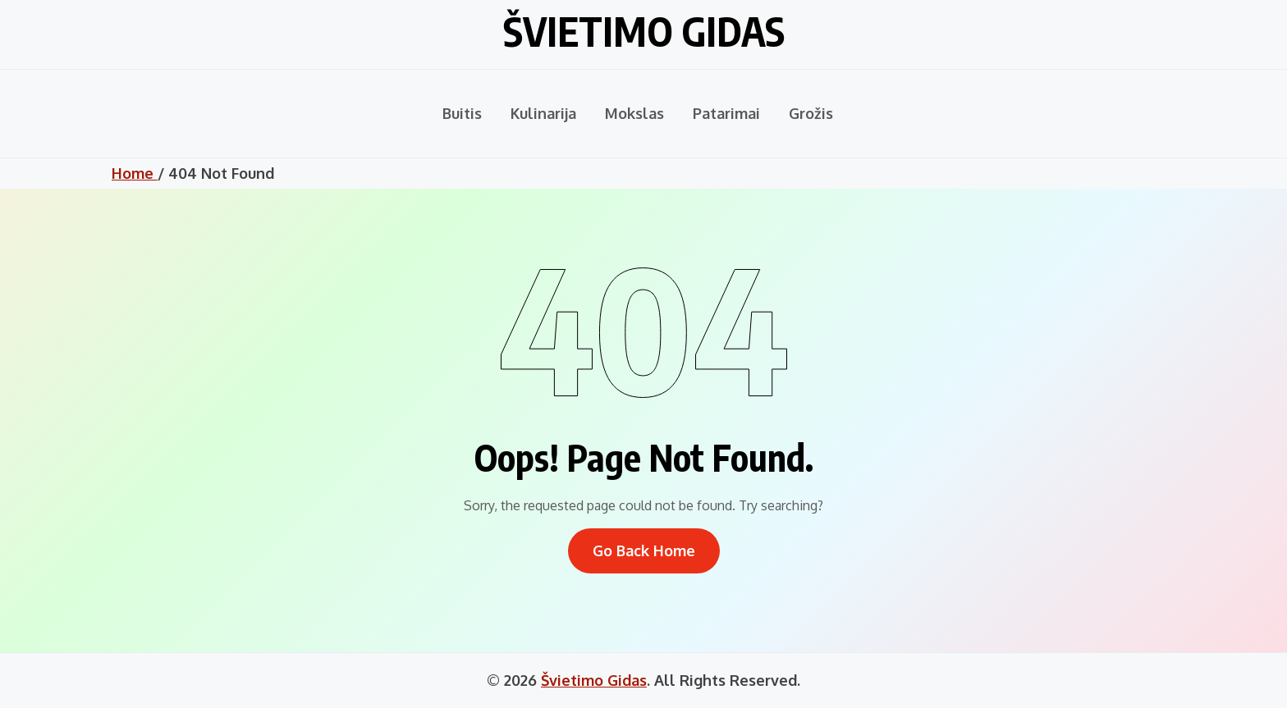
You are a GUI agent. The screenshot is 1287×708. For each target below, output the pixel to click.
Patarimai (726, 113)
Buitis (462, 113)
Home (135, 173)
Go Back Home (644, 550)
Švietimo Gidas (644, 31)
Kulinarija (543, 113)
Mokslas (634, 113)
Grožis (811, 113)
